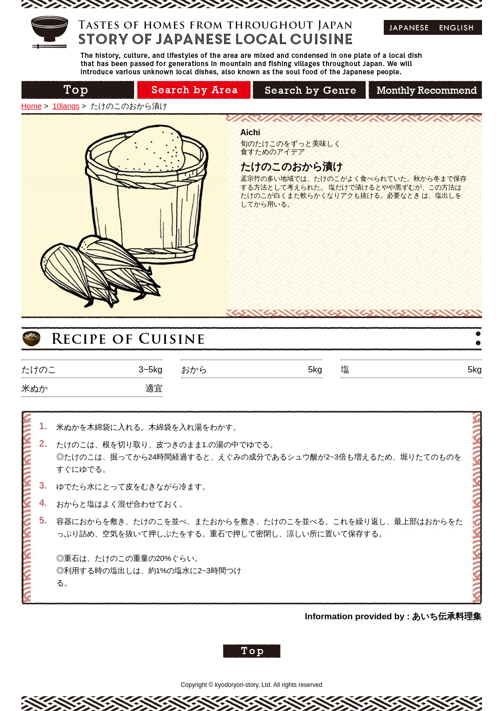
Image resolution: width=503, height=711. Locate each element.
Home (31, 105)
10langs (66, 105)
